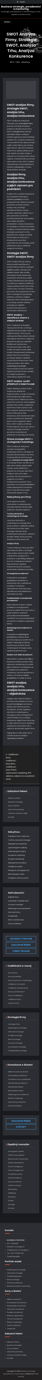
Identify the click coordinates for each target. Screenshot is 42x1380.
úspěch (10, 270)
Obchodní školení (15, 1106)
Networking (12, 1189)
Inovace (11, 1208)
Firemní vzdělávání (15, 995)
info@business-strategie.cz (18, 1250)
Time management (16, 1170)
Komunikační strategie (17, 1047)
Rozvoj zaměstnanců (16, 992)
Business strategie (15, 802)
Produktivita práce (15, 1174)
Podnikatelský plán (14, 1276)
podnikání (18, 199)
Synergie (11, 1204)
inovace (10, 405)
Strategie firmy (14, 1024)
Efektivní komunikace (16, 1155)
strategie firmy (18, 131)
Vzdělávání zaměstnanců (18, 988)
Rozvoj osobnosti (15, 1182)
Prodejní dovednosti (15, 1312)
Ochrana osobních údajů (17, 813)
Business (26, 62)
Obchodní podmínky (16, 809)
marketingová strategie (16, 366)
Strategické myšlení (16, 1151)
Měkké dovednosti (14, 1299)
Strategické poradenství (17, 1075)
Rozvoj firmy (13, 973)
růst (8, 153)
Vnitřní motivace (14, 1185)
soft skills (28, 659)
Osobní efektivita (14, 1325)
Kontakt (11, 817)
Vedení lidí (11, 1328)
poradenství (12, 580)
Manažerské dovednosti (16, 1306)
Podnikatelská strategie (17, 1050)
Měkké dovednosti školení (18, 1072)
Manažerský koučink (15, 1090)
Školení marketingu (15, 1098)
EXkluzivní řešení (21, 944)
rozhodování (19, 167)
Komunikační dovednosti (16, 1302)
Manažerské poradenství (17, 1083)
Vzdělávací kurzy (14, 999)
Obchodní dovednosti (15, 1309)
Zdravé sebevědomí (16, 1163)
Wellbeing (12, 1193)
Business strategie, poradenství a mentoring (21, 8)
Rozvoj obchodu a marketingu (20, 980)
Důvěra (11, 1200)
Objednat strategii (21, 938)
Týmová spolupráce (15, 1319)
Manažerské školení (15, 1087)
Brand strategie (14, 1039)
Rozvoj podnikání (14, 976)
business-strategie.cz (15, 1247)
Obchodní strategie (16, 1032)
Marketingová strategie (17, 1028)
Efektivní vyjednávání (15, 1315)
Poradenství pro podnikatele (19, 1079)
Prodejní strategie (15, 1035)
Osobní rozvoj (13, 1003)
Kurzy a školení (14, 806)
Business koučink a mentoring (18, 1286)
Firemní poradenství (15, 1283)
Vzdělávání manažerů (16, 984)
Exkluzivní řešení (14, 798)
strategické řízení (26, 123)
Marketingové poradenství (18, 1094)
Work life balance (15, 1178)
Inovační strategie (15, 1043)
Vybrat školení (21, 951)
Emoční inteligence (15, 1166)
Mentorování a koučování (18, 1159)
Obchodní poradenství (17, 1102)
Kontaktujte (18, 704)
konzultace (24, 615)
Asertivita (12, 1197)
